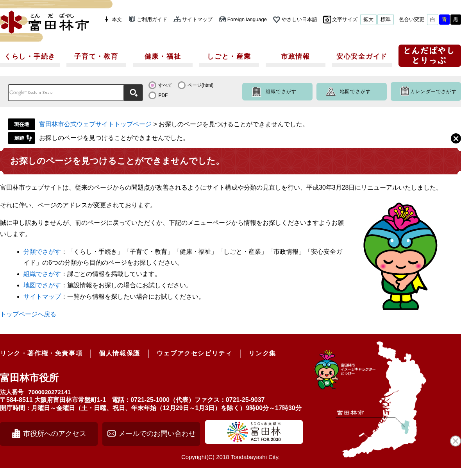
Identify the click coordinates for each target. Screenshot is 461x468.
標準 (386, 19)
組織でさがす (281, 91)
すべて (165, 85)
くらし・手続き (29, 56)
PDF (163, 95)
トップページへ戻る (28, 314)
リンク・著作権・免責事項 (41, 353)
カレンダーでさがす (433, 91)
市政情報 (295, 56)
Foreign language (247, 19)
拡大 (368, 19)
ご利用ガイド (152, 19)
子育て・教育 (96, 56)
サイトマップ (197, 19)
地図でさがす (355, 91)
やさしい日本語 (299, 19)
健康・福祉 (163, 56)
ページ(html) (201, 85)
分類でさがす (42, 251)
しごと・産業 (229, 56)
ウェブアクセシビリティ (194, 353)
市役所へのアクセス (54, 434)
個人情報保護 (119, 353)
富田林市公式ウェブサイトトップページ (95, 124)
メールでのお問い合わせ (157, 434)
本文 (117, 19)
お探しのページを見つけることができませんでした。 (114, 137)
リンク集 (262, 353)
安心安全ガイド (362, 56)
